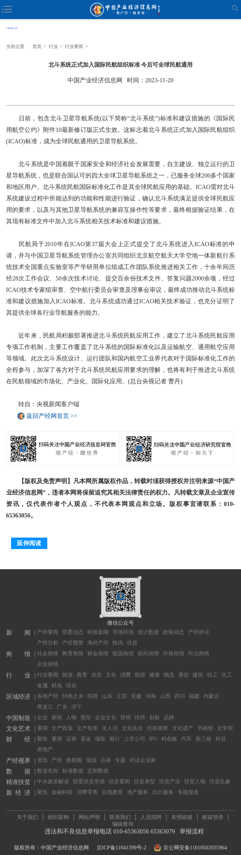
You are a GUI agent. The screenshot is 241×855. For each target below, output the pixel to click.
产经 (56, 754)
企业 (42, 712)
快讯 (117, 637)
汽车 (186, 733)
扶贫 (132, 637)
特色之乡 (73, 690)
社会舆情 (47, 648)
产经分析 (47, 637)
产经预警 (73, 637)
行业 (53, 46)
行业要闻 (74, 46)
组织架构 (58, 814)
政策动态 (173, 626)
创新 (154, 712)
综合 (71, 680)
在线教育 (112, 786)
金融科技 (62, 786)
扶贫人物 (195, 776)
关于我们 (27, 814)
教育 (82, 669)
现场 (91, 754)
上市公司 (134, 733)
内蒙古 (211, 690)
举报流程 (192, 828)
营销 (125, 712)
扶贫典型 (144, 776)
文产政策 (62, 722)
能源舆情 (123, 648)
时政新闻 (98, 626)
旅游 (67, 669)
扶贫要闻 (119, 776)
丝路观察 (157, 722)
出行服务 (163, 786)
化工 (227, 669)
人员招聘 (151, 814)
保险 (100, 733)
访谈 (105, 754)
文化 (111, 669)
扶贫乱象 (220, 776)
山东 (107, 690)
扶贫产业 (169, 776)
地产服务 (137, 786)
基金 (85, 733)
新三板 (204, 733)
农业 (96, 669)
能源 (140, 669)
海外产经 (98, 637)
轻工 (212, 669)
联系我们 (120, 814)
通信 (183, 669)
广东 (62, 701)
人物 (71, 712)
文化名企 (132, 722)
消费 (125, 669)
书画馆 (205, 722)
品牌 (169, 712)
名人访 (110, 722)
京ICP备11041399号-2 (121, 845)
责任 (85, 712)
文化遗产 (182, 722)
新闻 (56, 712)
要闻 (42, 722)
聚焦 (42, 733)
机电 (56, 680)
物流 (169, 669)
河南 (150, 690)
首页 (37, 46)
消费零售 (87, 786)
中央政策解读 (53, 776)
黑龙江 (45, 701)
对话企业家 (142, 754)
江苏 (121, 690)
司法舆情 (198, 648)
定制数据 (98, 765)
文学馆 (225, 722)
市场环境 (123, 626)
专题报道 (188, 786)
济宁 (76, 701)
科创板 (169, 733)
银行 (114, 733)
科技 (220, 733)
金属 (42, 680)
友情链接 (182, 814)
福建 (194, 690)
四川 (179, 690)
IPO (153, 733)
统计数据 (148, 626)
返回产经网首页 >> (51, 416)
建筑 (198, 669)
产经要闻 (47, 626)
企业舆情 (47, 658)
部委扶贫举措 (89, 776)
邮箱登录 (212, 814)
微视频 (74, 754)
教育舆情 (73, 648)
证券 (71, 733)
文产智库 (87, 722)
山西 (165, 690)
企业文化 (105, 712)
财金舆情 (98, 648)
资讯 (42, 754)
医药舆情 (148, 648)
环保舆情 (173, 648)
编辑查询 (122, 821)
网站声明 (89, 814)
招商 (92, 690)
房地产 (45, 744)
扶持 (140, 712)
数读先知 (47, 765)
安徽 (136, 690)
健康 (154, 669)
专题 (120, 754)
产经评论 (198, 626)
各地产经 (47, 690)
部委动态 (73, 626)
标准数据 (73, 765)
